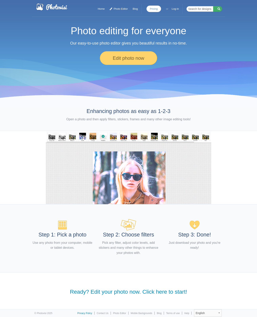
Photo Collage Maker (51, 7)
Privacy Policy (84, 313)
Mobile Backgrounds (141, 313)
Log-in (175, 8)
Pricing (154, 8)
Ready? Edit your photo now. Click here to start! (128, 292)
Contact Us (102, 313)
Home (101, 8)
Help (186, 313)
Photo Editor (119, 8)
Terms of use (173, 313)
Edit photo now (128, 58)
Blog (135, 8)
